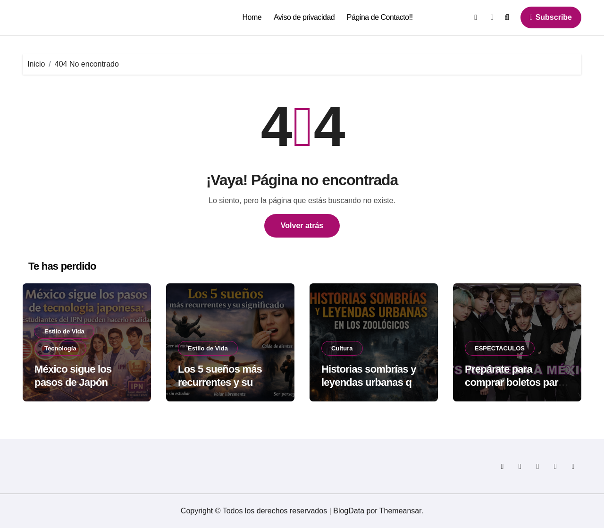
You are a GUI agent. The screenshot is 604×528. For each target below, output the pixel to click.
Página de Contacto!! (380, 17)
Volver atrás (302, 225)
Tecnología (60, 348)
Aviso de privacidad (304, 17)
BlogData (348, 511)
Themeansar (400, 511)
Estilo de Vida (64, 331)
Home (252, 17)
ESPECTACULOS (500, 348)
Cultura (342, 348)
